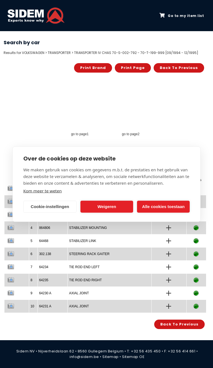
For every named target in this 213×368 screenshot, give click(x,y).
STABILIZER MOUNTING (88, 228)
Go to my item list (181, 15)
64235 (43, 280)
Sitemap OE (133, 356)
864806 (44, 228)
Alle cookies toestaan (163, 206)
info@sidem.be (84, 356)
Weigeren (106, 206)
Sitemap (110, 356)
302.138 (45, 254)
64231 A (45, 306)
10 (32, 306)
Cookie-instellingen (50, 206)
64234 (43, 267)
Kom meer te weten (42, 190)
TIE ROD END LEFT (84, 267)
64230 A (45, 293)
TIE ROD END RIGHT (85, 280)
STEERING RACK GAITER (89, 254)
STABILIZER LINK (82, 241)
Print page (133, 67)
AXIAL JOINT (79, 293)
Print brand (93, 67)
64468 (43, 241)
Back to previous (179, 67)
